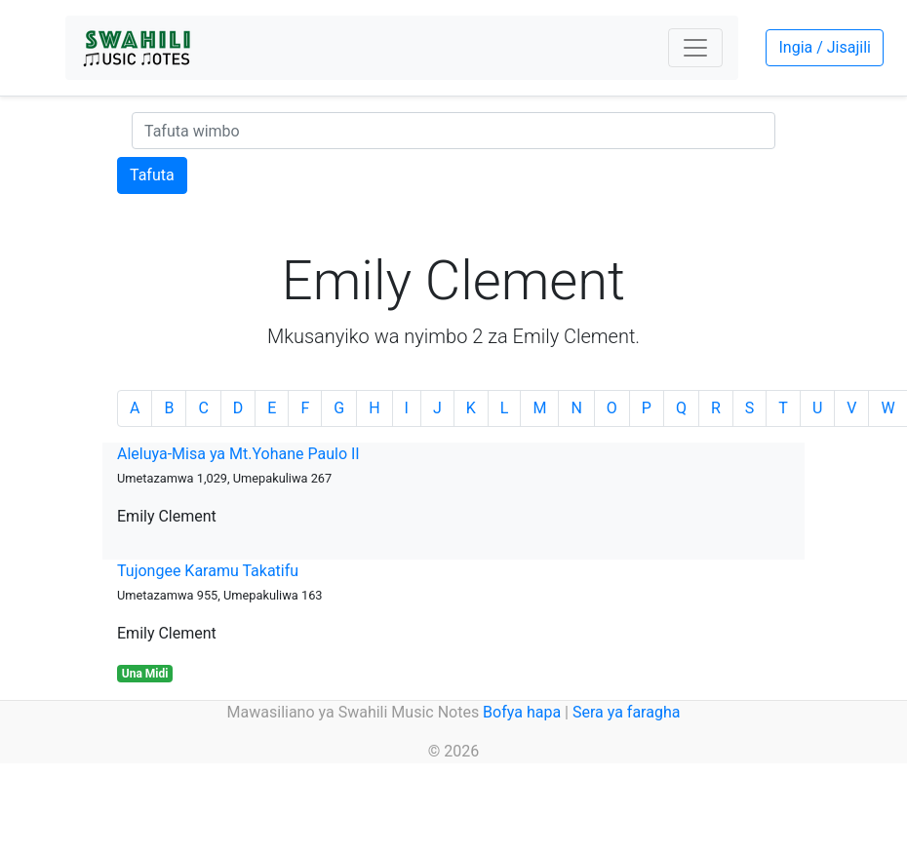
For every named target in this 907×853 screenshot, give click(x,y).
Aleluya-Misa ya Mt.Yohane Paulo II (238, 454)
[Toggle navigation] (695, 47)
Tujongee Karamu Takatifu (207, 571)
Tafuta (152, 175)
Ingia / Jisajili (824, 47)
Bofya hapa (522, 712)
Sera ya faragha (626, 712)
